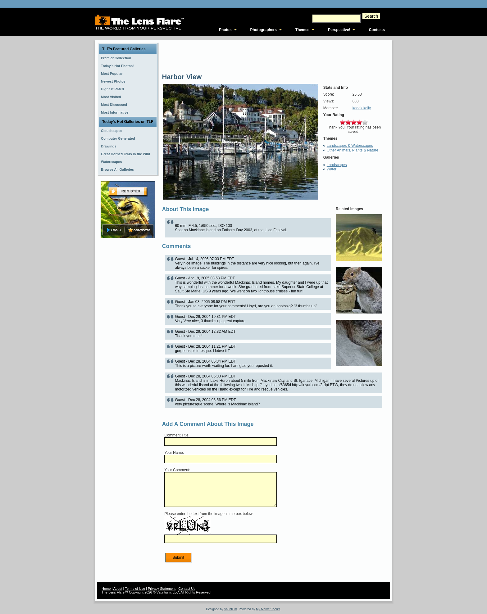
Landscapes (337, 165)
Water (332, 169)
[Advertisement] (128, 337)
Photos (225, 30)
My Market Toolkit (268, 609)
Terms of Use (135, 588)
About (117, 588)
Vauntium (230, 609)
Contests (377, 30)
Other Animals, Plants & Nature (352, 150)
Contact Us (186, 588)
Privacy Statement (161, 588)
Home (106, 588)
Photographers (263, 30)
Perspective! (339, 30)
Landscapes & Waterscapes (350, 145)
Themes (302, 30)
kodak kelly (362, 108)
